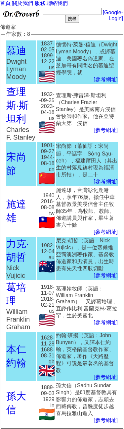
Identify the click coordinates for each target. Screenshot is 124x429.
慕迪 (16, 50)
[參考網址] (106, 79)
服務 (40, 3)
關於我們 (22, 3)
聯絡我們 (57, 3)
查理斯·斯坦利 (17, 105)
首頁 (5, 3)
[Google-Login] (113, 15)
